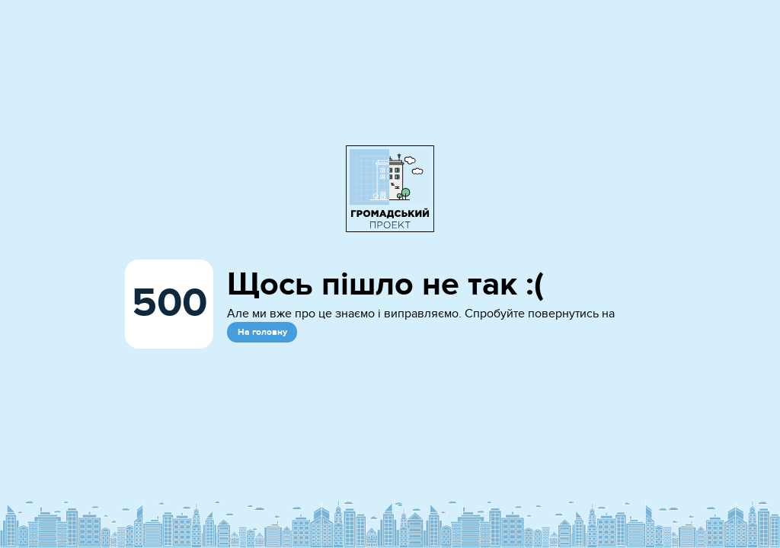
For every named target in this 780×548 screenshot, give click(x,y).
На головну (262, 332)
